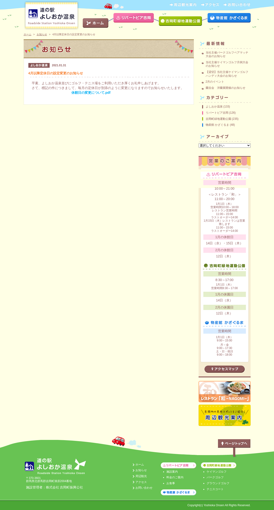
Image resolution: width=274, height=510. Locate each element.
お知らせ (42, 34)
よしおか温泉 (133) (218, 106)
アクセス (141, 482)
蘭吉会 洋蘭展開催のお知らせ (225, 87)
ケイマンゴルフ (216, 471)
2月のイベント (215, 81)
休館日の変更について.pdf (91, 92)
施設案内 (172, 471)
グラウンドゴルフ (218, 483)
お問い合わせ (143, 487)
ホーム (27, 34)
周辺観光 (141, 476)
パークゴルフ (215, 477)
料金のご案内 (174, 477)
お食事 (170, 483)
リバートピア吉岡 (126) (221, 112)
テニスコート (215, 489)
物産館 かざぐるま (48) (220, 124)
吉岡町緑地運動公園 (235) (222, 119)
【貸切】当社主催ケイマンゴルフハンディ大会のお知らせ (227, 73)
